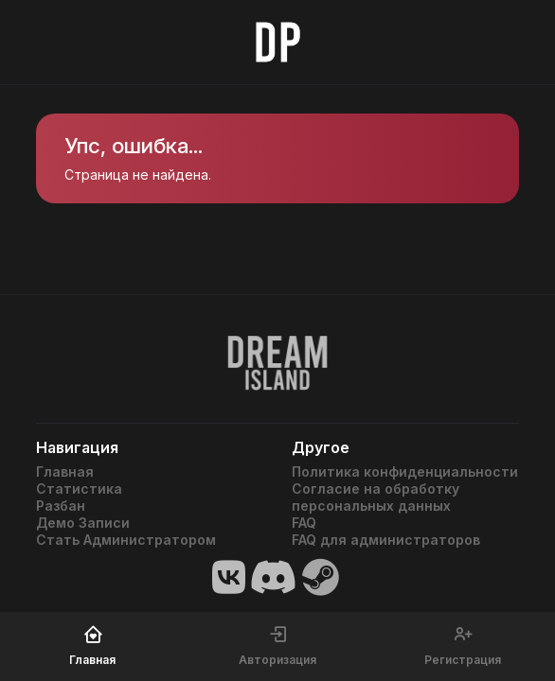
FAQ (304, 523)
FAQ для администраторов (386, 540)
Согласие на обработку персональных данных (375, 497)
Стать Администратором (126, 540)
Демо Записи (83, 523)
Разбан (60, 506)
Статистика (79, 488)
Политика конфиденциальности (405, 471)
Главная (65, 471)
